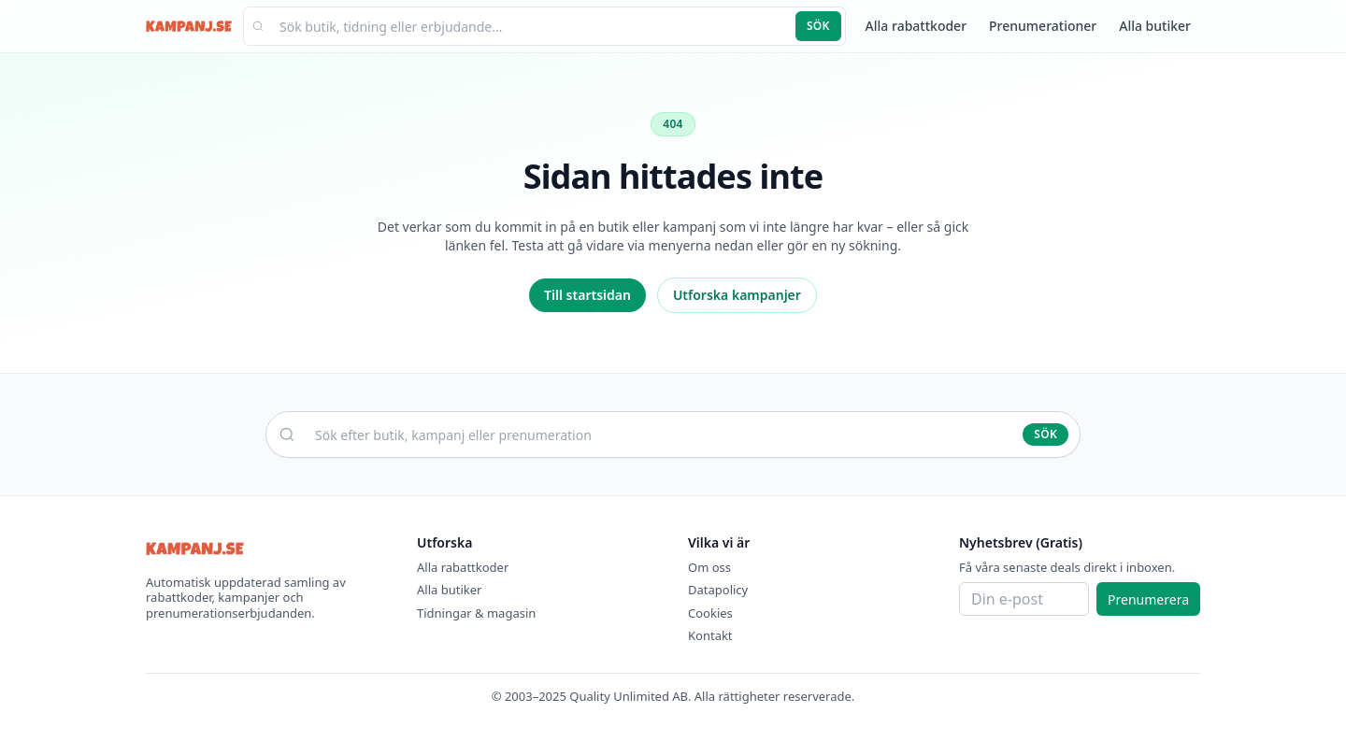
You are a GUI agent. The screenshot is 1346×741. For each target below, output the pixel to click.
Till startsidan (587, 295)
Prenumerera (1148, 599)
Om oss (709, 567)
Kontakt (710, 635)
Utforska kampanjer (737, 295)
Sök (818, 26)
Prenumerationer (1042, 26)
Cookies (710, 613)
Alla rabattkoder (916, 26)
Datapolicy (718, 589)
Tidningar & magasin (476, 613)
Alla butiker (1155, 26)
